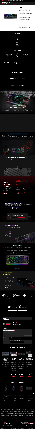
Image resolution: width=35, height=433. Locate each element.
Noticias (8, 425)
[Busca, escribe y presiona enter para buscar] (30, 0)
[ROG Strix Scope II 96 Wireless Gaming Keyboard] (29, 355)
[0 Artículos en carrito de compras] (33, 1)
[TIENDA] (8, 0)
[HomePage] (2, 420)
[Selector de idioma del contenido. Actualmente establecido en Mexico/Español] (3, 428)
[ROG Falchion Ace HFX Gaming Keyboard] (21, 355)
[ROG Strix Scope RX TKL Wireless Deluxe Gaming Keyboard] (5, 355)
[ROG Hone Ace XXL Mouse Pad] (29, 390)
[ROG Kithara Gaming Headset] (5, 390)
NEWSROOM (11, 425)
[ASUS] (27, 0)
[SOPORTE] (23, 0)
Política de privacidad (13, 428)
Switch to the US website (21, 217)
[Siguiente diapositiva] (33, 61)
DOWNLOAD (7, 287)
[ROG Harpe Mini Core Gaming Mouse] (13, 390)
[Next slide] (33, 362)
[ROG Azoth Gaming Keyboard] (13, 355)
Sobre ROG (2, 425)
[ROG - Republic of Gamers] (4, 0)
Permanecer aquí (14, 217)
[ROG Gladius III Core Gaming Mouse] (21, 390)
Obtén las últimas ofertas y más (24, 422)
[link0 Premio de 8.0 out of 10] (17, 41)
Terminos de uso (18, 428)
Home (5, 425)
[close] (27, 214)
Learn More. (5, 193)
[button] (10, 0)
